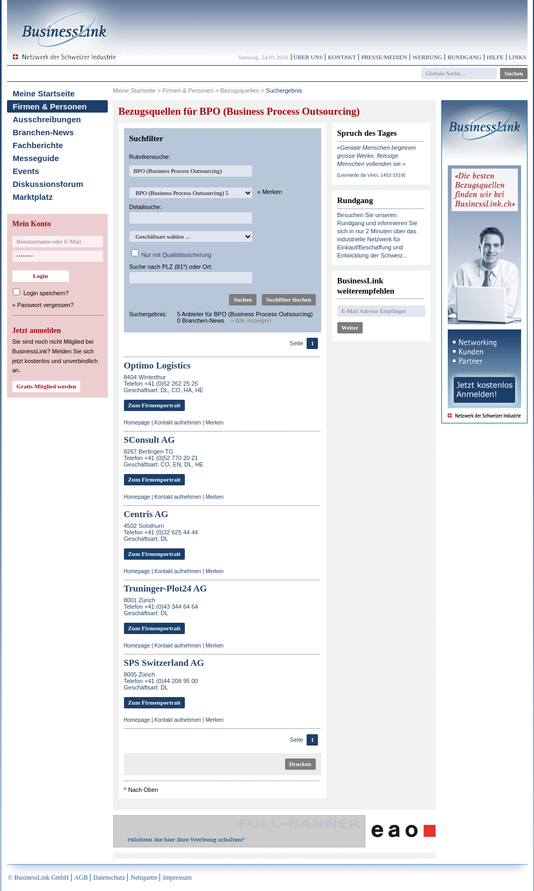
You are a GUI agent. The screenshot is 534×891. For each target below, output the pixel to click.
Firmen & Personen (50, 106)
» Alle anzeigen (251, 320)
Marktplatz (33, 196)
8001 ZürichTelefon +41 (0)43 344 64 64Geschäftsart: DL (161, 606)
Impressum (177, 877)
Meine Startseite (44, 93)
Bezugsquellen (239, 90)
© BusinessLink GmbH (38, 877)
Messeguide (36, 158)
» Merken (270, 192)
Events (26, 171)
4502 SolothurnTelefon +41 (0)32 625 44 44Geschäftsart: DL (161, 532)
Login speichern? (46, 293)
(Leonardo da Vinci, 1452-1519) (371, 175)
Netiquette (143, 877)
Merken (214, 423)
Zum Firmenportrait (154, 405)
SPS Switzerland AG (164, 663)
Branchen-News (43, 132)
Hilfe (495, 57)
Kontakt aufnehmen (178, 423)
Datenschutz (109, 877)
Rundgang (464, 57)
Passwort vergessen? (45, 305)
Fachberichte (38, 145)
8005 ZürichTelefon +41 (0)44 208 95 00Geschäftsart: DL (161, 681)
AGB (81, 877)
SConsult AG (149, 440)
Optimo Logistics (157, 365)
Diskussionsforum (48, 184)
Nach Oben (143, 789)
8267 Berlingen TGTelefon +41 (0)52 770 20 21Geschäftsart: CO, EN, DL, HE (164, 458)
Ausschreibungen (47, 119)
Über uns (308, 57)
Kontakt (342, 57)
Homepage (137, 423)
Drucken (300, 764)
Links (517, 57)
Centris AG (146, 514)
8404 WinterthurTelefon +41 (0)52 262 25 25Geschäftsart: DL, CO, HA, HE (164, 383)
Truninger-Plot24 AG (165, 588)
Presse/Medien (384, 57)
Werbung (427, 57)
